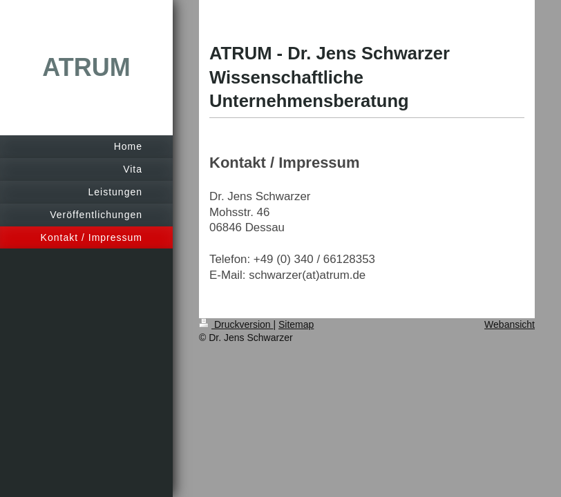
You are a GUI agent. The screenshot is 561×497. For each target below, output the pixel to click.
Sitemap (296, 324)
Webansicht (509, 324)
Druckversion (236, 324)
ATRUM (86, 67)
